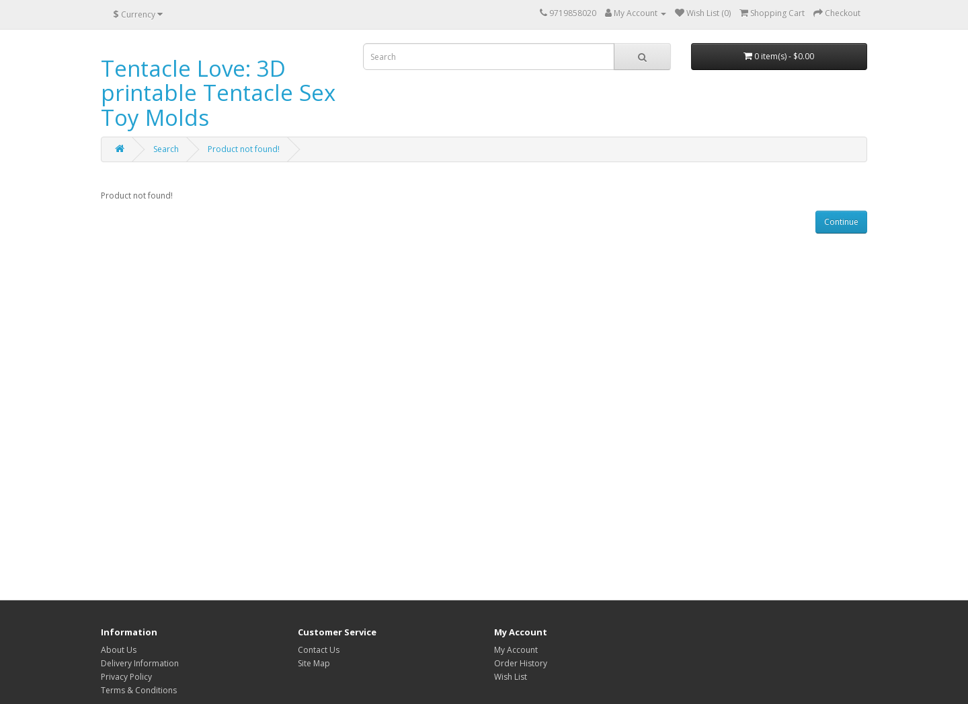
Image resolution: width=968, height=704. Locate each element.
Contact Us (318, 650)
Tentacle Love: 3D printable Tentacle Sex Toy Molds (218, 93)
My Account (516, 650)
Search (166, 149)
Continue (841, 221)
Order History (520, 663)
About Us (118, 650)
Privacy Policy (126, 676)
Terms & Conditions (139, 690)
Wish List (510, 676)
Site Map (314, 663)
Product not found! (244, 149)
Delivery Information (140, 663)
